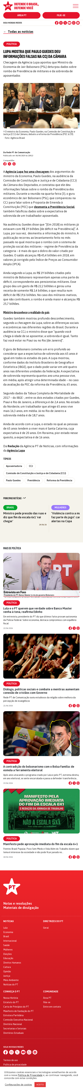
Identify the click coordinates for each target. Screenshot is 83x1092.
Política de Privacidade (30, 1075)
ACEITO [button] (40, 1084)
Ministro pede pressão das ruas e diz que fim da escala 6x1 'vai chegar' (24, 517)
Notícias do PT (10, 984)
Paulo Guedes (13, 480)
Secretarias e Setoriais (14, 1028)
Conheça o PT (11, 991)
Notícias (8, 921)
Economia (8, 932)
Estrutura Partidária (13, 1015)
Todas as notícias (18, 31)
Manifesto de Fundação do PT (18, 1011)
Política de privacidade (15, 1064)
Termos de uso (10, 1060)
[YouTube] (69, 23)
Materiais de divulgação (21, 908)
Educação (8, 958)
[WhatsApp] (73, 23)
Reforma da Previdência (59, 480)
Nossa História (10, 998)
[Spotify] (78, 23)
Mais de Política (12, 548)
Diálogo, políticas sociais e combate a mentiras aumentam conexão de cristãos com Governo (41, 691)
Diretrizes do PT (53, 921)
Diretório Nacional (12, 1024)
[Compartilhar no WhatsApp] (14, 164)
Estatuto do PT (11, 1002)
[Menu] (76, 6)
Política (12, 602)
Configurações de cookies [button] (18, 1084)
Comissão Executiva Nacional (18, 1019)
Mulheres (60, 507)
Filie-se (61, 15)
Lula (5, 927)
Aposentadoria (14, 466)
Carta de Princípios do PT (16, 1006)
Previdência (33, 480)
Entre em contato (52, 1006)
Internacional (10, 941)
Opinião (7, 971)
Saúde (6, 945)
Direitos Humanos (12, 962)
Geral (46, 927)
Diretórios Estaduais (13, 1033)
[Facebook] (56, 23)
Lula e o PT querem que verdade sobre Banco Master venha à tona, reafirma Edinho (37, 610)
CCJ (31, 466)
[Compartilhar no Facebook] (5, 164)
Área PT (21, 15)
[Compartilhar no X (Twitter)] (9, 164)
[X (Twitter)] (65, 23)
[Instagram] (61, 23)
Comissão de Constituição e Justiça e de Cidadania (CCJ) (36, 473)
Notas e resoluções (17, 903)
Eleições (7, 954)
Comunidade (50, 991)
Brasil (10, 507)
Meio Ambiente (11, 980)
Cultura (7, 967)
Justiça (6, 976)
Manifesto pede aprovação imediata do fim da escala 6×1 (40, 844)
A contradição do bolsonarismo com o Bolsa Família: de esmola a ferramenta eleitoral (38, 768)
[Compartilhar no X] (74, 628)
